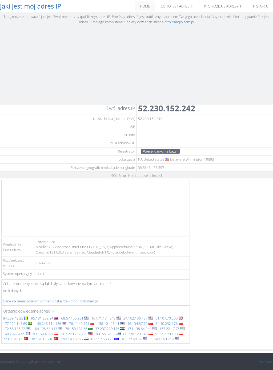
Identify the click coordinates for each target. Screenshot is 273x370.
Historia (260, 6)
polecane (266, 361)
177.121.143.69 (17, 323)
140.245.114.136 (50, 323)
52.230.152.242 (166, 108)
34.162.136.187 (138, 318)
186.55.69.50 (108, 334)
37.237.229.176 (110, 328)
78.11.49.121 (81, 323)
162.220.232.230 (77, 334)
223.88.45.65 (15, 339)
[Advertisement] (136, 66)
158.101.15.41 (111, 323)
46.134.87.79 (139, 323)
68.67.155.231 (75, 318)
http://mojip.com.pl (179, 22)
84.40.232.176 (169, 323)
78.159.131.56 (79, 328)
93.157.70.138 (169, 334)
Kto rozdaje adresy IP (223, 6)
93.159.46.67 (45, 334)
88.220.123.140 (138, 334)
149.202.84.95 (16, 334)
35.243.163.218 (164, 339)
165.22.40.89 (134, 339)
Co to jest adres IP (177, 6)
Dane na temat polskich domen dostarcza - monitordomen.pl (50, 301)
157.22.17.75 (172, 328)
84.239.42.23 (15, 318)
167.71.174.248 (106, 318)
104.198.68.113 (47, 328)
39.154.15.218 (44, 339)
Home (145, 6)
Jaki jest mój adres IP (30, 6)
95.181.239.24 (44, 318)
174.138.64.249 (141, 328)
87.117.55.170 (105, 339)
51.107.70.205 (169, 318)
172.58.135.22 (16, 328)
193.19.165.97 (75, 339)
